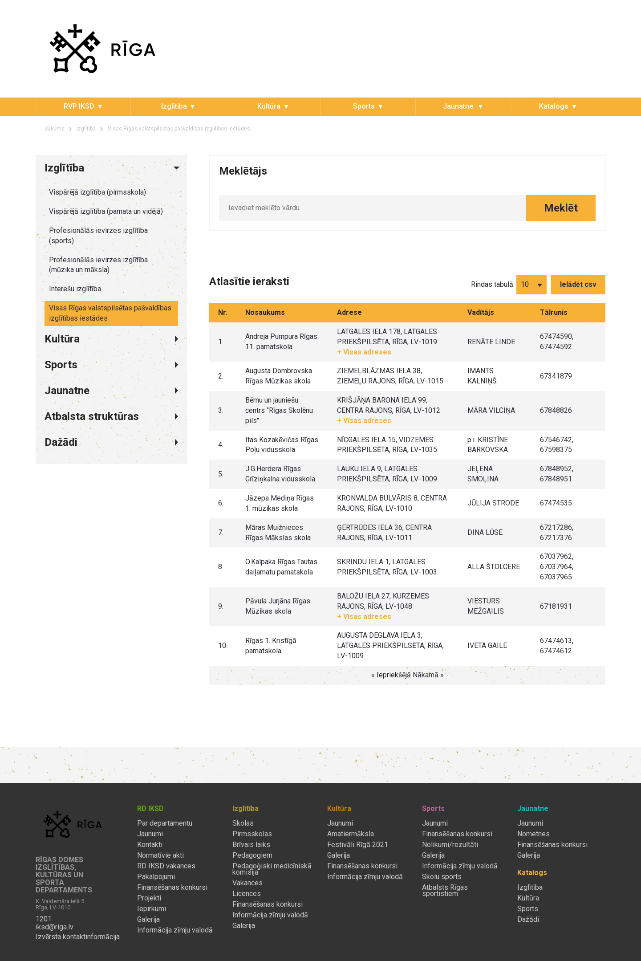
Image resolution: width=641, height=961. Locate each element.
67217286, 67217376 (556, 532)
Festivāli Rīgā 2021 (357, 845)
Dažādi (528, 919)
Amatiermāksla (350, 834)
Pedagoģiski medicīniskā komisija (272, 869)
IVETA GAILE (487, 645)
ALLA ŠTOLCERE (493, 566)
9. (220, 606)
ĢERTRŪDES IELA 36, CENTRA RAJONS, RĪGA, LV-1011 (384, 532)
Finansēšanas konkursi (172, 887)
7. (220, 532)
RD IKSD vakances (166, 866)
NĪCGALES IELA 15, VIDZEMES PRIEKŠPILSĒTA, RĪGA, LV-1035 (387, 445)
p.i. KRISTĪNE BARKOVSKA (487, 445)
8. (220, 566)
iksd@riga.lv (54, 927)
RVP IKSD (79, 106)
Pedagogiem (252, 855)
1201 (44, 919)
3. (220, 410)
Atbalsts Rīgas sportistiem (445, 890)
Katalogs (553, 106)
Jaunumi (150, 834)
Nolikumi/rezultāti (450, 845)
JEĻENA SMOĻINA (483, 473)
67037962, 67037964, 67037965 (556, 566)
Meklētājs (243, 171)
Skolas (243, 823)
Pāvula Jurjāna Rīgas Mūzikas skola (277, 606)
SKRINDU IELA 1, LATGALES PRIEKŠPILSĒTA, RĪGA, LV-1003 (387, 567)
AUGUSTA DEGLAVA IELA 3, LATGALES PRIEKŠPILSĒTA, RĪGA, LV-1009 (390, 645)
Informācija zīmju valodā (175, 930)
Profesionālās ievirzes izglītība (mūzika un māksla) (98, 265)
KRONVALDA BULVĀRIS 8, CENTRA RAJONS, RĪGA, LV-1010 (392, 503)
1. (220, 342)
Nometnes (533, 834)
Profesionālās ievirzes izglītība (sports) (98, 235)
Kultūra (268, 106)
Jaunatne (459, 106)
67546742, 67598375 (556, 445)
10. (222, 645)
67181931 (556, 606)
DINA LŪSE (485, 532)
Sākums (55, 129)
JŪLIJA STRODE (493, 503)
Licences (246, 894)
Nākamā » (428, 675)
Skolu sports (442, 877)
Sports (364, 106)
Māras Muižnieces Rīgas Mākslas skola (278, 532)
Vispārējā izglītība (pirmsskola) (97, 192)
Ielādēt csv (578, 284)
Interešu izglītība (75, 289)
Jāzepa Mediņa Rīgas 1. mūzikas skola (279, 503)
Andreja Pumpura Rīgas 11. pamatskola (281, 341)
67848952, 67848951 (556, 473)
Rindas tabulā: (493, 284)
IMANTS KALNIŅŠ (482, 375)
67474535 (556, 503)
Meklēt (561, 208)
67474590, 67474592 (556, 341)
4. (220, 444)
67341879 (556, 376)
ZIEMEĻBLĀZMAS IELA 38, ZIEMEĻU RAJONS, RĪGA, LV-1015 (390, 375)
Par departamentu (164, 823)
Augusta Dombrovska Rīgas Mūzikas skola (278, 375)
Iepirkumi (151, 909)
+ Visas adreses (364, 352)
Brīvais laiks (251, 845)
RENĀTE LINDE (491, 342)
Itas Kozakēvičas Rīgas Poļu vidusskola (281, 445)
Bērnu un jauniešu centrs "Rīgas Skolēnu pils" (279, 410)
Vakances (247, 883)
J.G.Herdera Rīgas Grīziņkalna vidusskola (280, 473)
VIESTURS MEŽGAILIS (485, 606)
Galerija (148, 919)
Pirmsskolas (252, 834)
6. (220, 503)
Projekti (149, 898)
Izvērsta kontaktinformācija (78, 937)
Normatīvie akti (160, 855)
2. (220, 376)
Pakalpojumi (156, 877)
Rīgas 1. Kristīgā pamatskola (270, 645)
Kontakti (149, 845)
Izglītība (174, 106)
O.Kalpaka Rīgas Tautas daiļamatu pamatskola (281, 567)
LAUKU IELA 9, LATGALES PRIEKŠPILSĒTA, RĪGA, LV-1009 (387, 473)
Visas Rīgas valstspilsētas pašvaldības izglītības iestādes (179, 129)
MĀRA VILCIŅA (491, 410)
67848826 (556, 410)
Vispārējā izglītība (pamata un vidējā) (106, 211)
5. (220, 474)
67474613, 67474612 (556, 645)
